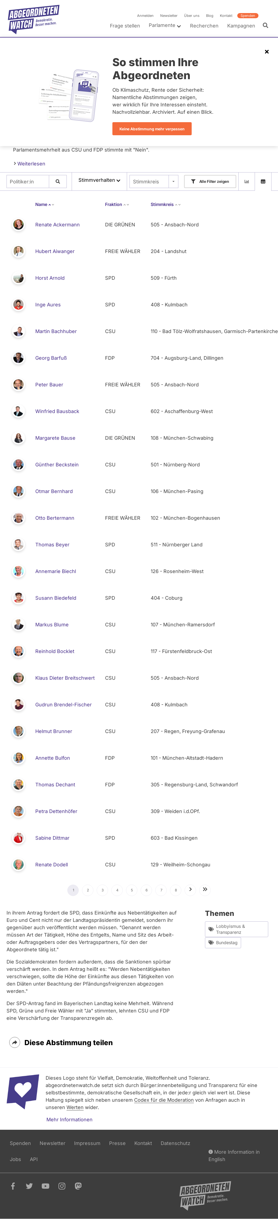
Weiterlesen (29, 163)
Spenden (248, 16)
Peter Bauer (49, 384)
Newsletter (169, 16)
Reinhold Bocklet (54, 651)
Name (45, 204)
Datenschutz (175, 1143)
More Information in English (234, 1155)
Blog (209, 16)
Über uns (192, 16)
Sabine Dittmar (52, 838)
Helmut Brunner (53, 731)
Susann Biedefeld (55, 598)
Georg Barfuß (51, 358)
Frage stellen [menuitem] (125, 26)
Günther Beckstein (57, 464)
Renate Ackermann (57, 224)
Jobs (15, 1159)
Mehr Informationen (69, 1119)
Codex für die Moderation (164, 1100)
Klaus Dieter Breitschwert (65, 678)
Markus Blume (52, 624)
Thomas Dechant (55, 784)
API (34, 1159)
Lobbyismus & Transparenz (226, 929)
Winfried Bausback (57, 411)
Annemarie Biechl (55, 571)
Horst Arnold (50, 278)
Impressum (87, 1143)
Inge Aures (48, 304)
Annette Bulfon (52, 758)
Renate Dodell (51, 864)
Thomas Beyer (52, 544)
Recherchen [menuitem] (204, 26)
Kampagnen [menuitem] (241, 26)
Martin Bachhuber (56, 331)
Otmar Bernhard (54, 491)
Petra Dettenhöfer (56, 811)
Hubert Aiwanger (55, 251)
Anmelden (145, 16)
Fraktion (117, 204)
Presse (117, 1143)
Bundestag (223, 942)
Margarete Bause (55, 438)
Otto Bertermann (54, 518)
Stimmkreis (146, 181)
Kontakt (226, 16)
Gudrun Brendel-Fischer (63, 704)
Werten (75, 1107)
